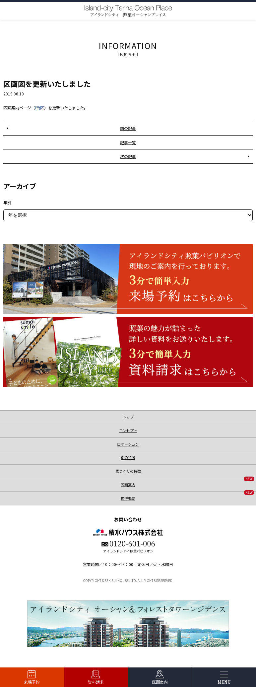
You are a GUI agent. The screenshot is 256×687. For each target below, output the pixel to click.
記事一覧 (128, 142)
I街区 (39, 107)
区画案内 (160, 682)
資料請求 (96, 682)
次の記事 (128, 156)
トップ (128, 417)
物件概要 (187, 496)
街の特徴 (128, 457)
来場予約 (32, 682)
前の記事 (128, 128)
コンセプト (128, 430)
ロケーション (128, 444)
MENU (224, 682)
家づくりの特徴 (128, 471)
